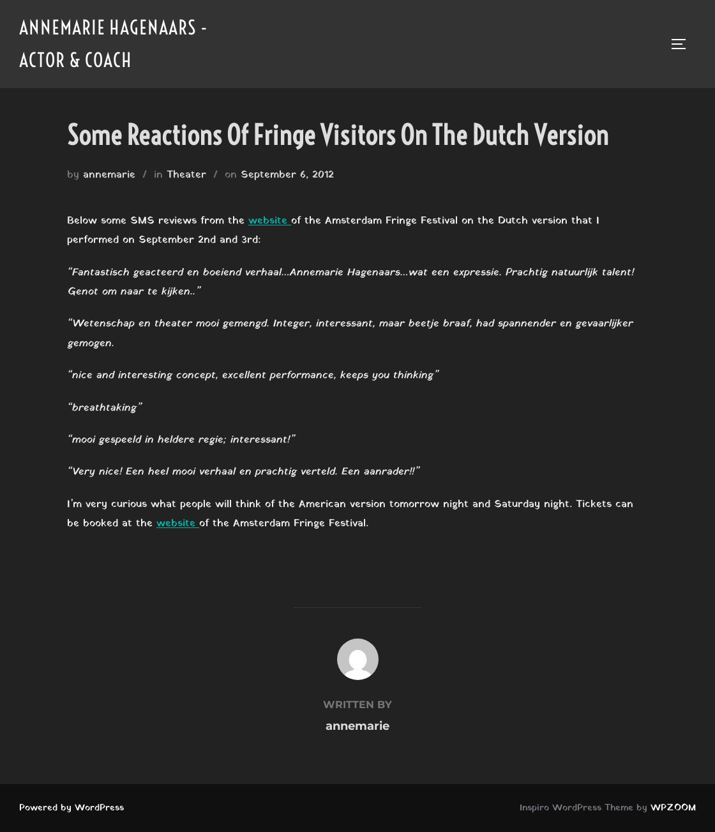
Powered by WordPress (71, 808)
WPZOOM (673, 808)
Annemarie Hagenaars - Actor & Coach (113, 43)
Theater (186, 175)
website (269, 221)
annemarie (109, 175)
